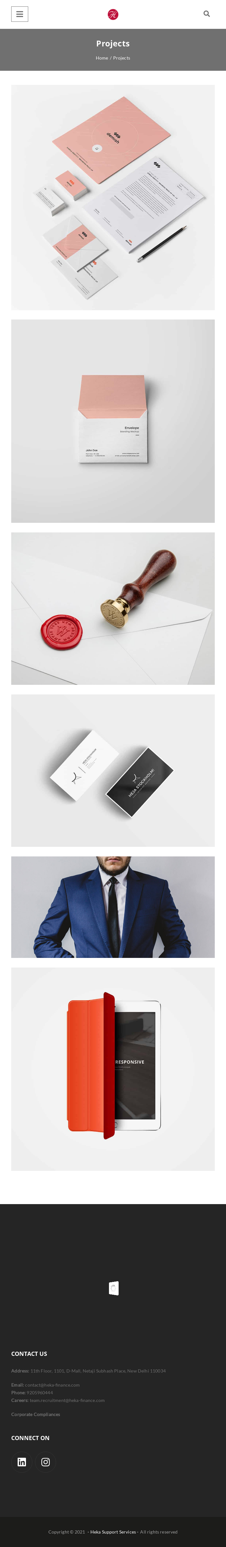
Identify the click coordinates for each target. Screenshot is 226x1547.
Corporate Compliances (35, 1414)
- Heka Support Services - (113, 1532)
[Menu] (19, 14)
